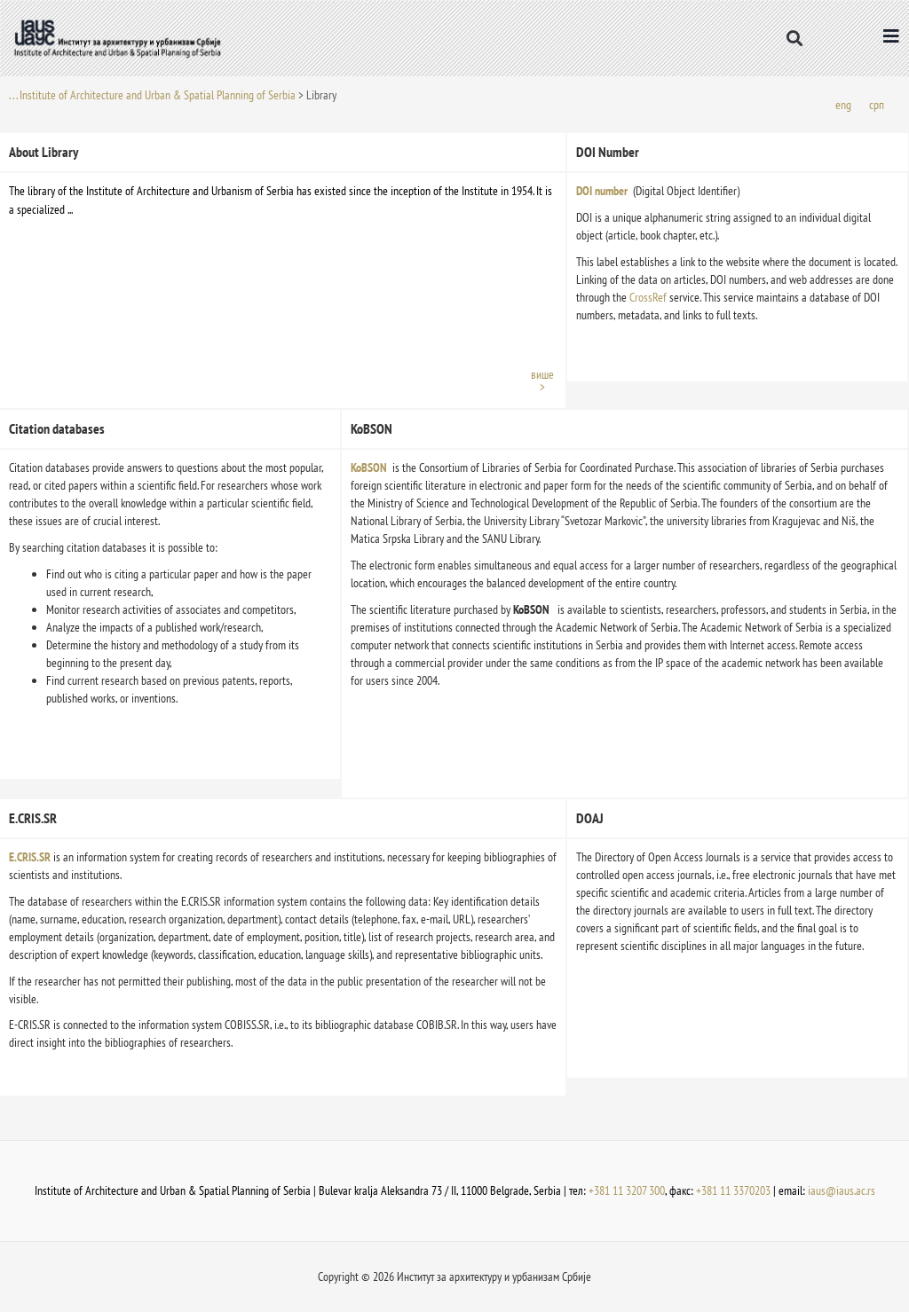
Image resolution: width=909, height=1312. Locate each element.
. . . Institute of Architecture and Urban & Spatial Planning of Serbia (152, 95)
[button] (795, 37)
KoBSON (369, 467)
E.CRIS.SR (30, 857)
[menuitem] (843, 104)
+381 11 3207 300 (627, 1190)
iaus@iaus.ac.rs (841, 1190)
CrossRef (649, 297)
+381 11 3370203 (733, 1190)
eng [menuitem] (843, 104)
